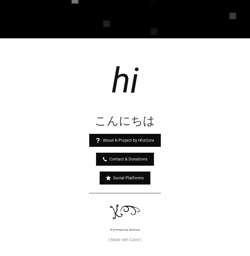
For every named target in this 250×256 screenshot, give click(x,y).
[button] (124, 140)
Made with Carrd (125, 239)
